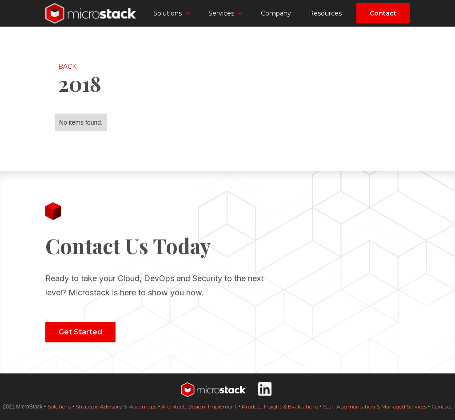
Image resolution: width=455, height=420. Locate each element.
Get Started (80, 332)
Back (67, 67)
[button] (172, 13)
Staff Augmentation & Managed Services (375, 406)
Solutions (167, 13)
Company (276, 13)
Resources (325, 13)
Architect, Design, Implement (199, 406)
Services (221, 13)
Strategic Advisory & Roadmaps (116, 406)
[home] (92, 13)
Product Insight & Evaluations (280, 406)
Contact (383, 13)
